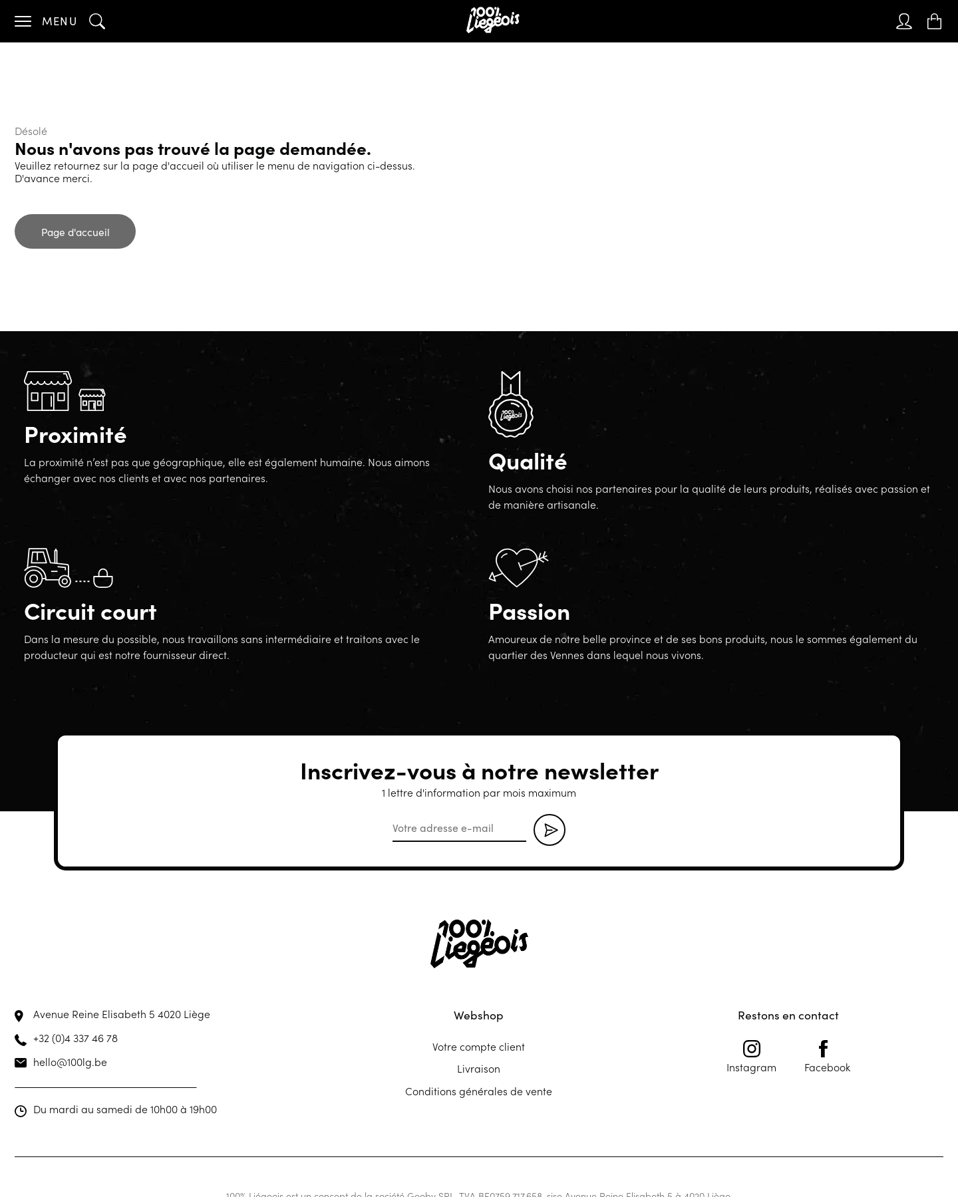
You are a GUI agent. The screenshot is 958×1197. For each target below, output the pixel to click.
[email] (459, 828)
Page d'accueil (75, 231)
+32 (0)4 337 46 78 (75, 1037)
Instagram (751, 1056)
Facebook (827, 1056)
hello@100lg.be (70, 1061)
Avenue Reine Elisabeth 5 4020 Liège (121, 1013)
